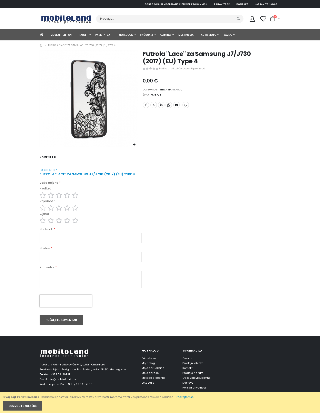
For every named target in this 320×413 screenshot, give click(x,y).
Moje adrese (150, 379)
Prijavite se (222, 4)
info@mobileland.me (62, 385)
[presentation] (66, 307)
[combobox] (169, 19)
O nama (187, 364)
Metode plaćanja (153, 383)
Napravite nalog (266, 4)
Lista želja (148, 388)
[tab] (48, 158)
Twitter (153, 106)
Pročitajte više (184, 397)
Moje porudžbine (153, 374)
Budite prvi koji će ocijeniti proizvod (182, 68)
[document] (160, 403)
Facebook (146, 106)
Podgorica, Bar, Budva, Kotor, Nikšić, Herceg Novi (94, 375)
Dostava (187, 388)
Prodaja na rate (192, 379)
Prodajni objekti (192, 369)
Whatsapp (169, 106)
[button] (134, 144)
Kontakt (242, 4)
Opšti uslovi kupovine (196, 383)
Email (176, 106)
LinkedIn (161, 106)
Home (41, 45)
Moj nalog (148, 369)
